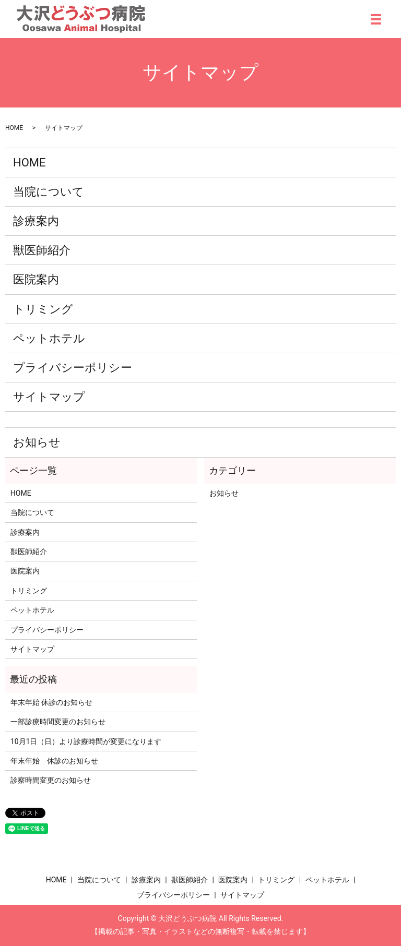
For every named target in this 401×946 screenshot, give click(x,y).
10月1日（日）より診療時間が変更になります (86, 741)
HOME (14, 127)
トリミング (43, 309)
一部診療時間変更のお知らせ (57, 721)
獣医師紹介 (41, 250)
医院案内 (36, 279)
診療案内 (36, 220)
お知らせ (37, 442)
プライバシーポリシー (72, 367)
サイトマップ (49, 396)
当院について (48, 191)
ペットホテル (49, 338)
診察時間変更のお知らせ (50, 780)
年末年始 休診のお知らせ (51, 702)
